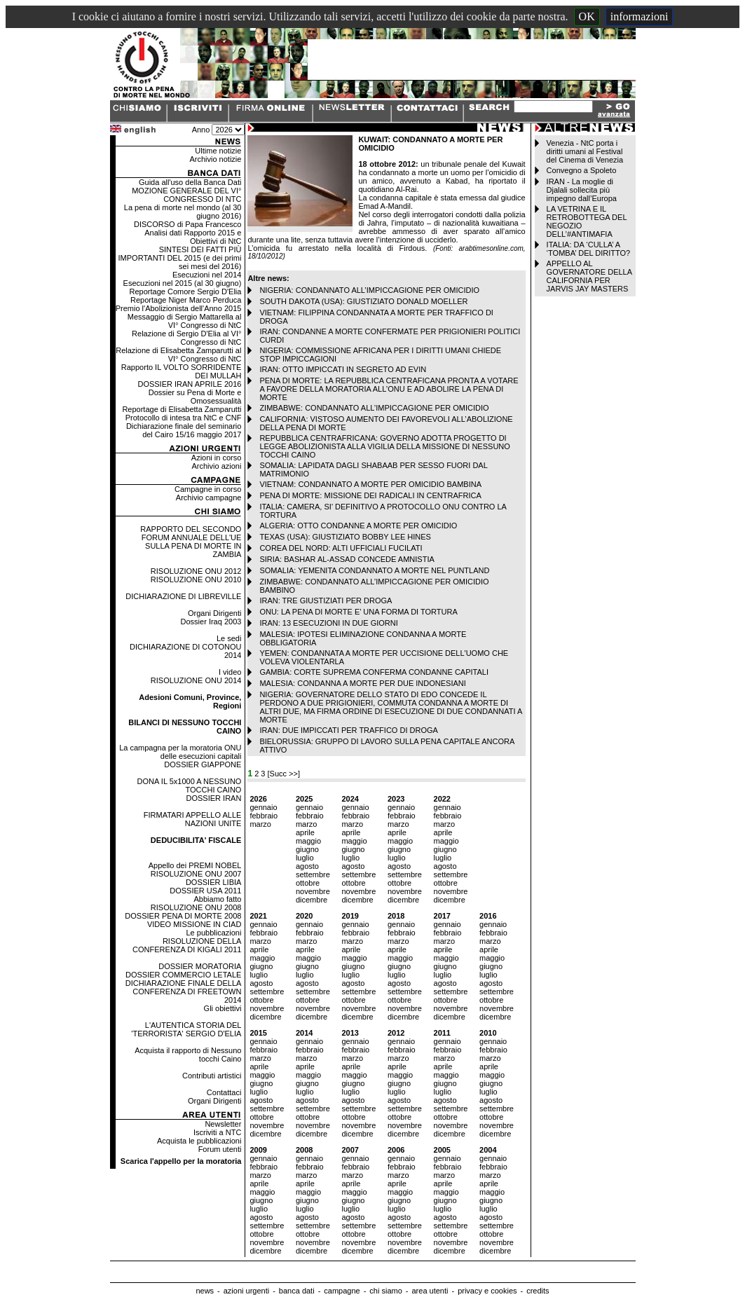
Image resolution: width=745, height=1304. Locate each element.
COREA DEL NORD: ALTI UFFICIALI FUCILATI (340, 548)
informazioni (639, 16)
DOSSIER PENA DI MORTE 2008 (183, 916)
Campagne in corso (208, 489)
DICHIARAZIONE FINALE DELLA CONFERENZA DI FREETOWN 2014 (183, 991)
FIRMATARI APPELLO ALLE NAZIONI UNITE (193, 819)
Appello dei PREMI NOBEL (195, 865)
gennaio (263, 807)
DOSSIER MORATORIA (199, 966)
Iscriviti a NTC (217, 1132)
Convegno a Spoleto (582, 170)
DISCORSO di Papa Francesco (187, 224)
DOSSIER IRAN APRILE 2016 (189, 384)
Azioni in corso (216, 457)
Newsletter (223, 1124)
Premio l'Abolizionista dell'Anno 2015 (179, 308)
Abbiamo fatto (218, 899)
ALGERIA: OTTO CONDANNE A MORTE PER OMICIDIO (358, 525)
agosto (307, 866)
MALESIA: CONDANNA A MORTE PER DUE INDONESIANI (362, 683)
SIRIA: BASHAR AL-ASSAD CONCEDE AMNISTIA (346, 559)
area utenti (429, 1290)
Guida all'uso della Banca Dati (190, 182)
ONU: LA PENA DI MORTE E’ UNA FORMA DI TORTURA (358, 612)
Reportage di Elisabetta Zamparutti (181, 409)
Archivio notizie (215, 159)
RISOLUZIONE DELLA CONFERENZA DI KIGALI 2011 (186, 945)
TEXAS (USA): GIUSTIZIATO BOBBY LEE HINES (345, 537)
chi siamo (385, 1290)
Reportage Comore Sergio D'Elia (186, 291)
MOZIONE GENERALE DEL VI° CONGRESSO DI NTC (186, 194)
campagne (342, 1290)
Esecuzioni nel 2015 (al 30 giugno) (182, 283)
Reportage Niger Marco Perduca (185, 300)
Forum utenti (220, 1149)
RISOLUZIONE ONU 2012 (196, 571)
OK (587, 16)
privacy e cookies (487, 1290)
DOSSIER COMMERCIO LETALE (183, 974)
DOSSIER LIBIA (213, 882)
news (205, 1290)
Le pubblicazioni (214, 932)
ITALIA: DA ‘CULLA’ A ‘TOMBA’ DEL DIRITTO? (589, 248)
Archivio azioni (216, 466)
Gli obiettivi (223, 1008)
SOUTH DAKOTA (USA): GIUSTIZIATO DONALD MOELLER (363, 301)
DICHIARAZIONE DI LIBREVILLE (183, 596)
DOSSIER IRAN (214, 798)
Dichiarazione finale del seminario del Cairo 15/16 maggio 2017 (183, 430)
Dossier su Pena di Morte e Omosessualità (195, 396)
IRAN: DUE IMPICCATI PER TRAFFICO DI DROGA (348, 730)
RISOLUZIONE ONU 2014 (196, 680)
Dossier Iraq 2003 (211, 621)
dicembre (311, 899)
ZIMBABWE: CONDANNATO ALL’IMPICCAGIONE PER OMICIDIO (373, 408)
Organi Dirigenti (214, 613)
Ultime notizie (218, 150)
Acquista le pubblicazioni (199, 1141)
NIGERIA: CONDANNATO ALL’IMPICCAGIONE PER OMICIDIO (369, 290)
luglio (305, 857)
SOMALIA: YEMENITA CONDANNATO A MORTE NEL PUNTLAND (374, 570)
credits (537, 1290)
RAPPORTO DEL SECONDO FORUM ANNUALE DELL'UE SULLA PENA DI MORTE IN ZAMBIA (190, 541)
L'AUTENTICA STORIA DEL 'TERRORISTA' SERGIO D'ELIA (186, 1029)
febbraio (264, 815)
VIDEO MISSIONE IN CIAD (194, 924)
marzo (260, 824)
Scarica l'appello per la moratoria (181, 1161)
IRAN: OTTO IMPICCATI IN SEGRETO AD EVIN (342, 369)
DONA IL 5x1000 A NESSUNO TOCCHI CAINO (189, 785)
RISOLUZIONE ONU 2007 (196, 874)
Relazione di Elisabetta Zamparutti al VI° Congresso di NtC (178, 354)
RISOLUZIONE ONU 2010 (196, 579)
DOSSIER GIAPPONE (202, 764)
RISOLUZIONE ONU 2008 (196, 907)
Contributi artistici (211, 1075)
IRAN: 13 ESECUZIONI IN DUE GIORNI (328, 623)
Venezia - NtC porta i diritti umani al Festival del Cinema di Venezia (585, 151)
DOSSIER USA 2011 (205, 890)
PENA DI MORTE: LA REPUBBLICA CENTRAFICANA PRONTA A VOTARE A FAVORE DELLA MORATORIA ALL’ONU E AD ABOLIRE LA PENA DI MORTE (388, 389)
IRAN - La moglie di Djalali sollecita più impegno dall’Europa (582, 190)
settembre (313, 874)
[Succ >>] (284, 773)
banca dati (297, 1290)
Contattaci (224, 1092)
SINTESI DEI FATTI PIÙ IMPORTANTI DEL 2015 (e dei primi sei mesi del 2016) (180, 257)
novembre (313, 891)
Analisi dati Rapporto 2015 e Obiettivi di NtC (192, 236)
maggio (308, 841)
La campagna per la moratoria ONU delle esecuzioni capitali (180, 751)
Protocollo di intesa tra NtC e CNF (183, 417)
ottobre (308, 883)
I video (230, 672)
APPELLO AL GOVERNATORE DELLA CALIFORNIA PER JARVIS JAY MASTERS (589, 276)
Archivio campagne (209, 497)
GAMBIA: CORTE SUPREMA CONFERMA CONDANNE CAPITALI (373, 672)
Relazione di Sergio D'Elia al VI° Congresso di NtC (186, 337)
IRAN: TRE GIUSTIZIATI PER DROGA (325, 600)
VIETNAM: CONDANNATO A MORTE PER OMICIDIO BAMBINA (370, 484)
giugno (307, 849)
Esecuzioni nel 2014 (206, 274)
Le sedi (229, 638)
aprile (305, 832)
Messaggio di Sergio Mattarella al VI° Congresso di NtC (185, 321)
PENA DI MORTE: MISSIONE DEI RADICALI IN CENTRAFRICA (370, 495)
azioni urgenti (246, 1290)
